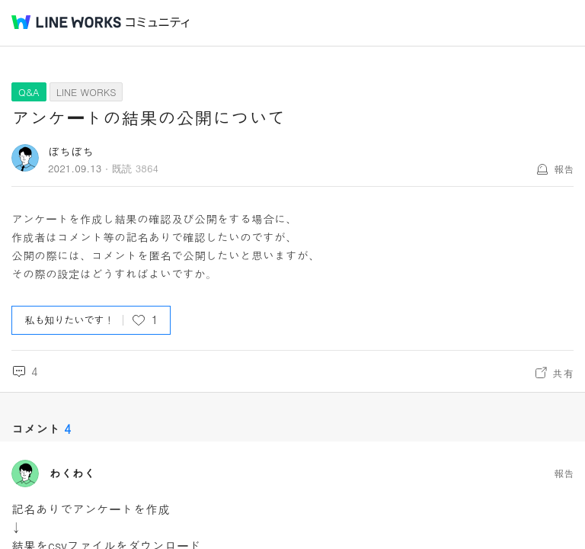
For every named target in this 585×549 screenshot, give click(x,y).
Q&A (29, 92)
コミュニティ (158, 22)
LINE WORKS (86, 92)
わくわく (72, 473)
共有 (563, 372)
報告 (564, 169)
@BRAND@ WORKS (66, 22)
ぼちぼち (71, 151)
